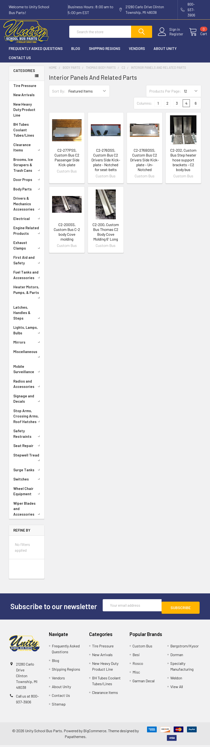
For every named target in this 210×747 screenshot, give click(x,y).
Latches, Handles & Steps (27, 317)
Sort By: (58, 95)
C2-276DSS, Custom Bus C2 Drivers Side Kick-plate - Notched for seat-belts (105, 164)
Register (170, 37)
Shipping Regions (104, 53)
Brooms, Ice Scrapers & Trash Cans (27, 169)
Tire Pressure (24, 90)
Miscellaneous (27, 358)
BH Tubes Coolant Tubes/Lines (23, 134)
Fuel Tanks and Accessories (27, 279)
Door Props (27, 184)
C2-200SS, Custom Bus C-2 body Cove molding (67, 235)
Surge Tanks (27, 474)
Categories (24, 75)
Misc (136, 674)
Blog (75, 53)
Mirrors (27, 346)
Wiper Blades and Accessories (27, 513)
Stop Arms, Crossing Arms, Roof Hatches (27, 420)
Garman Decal (143, 682)
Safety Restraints (27, 438)
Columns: (144, 107)
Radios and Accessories (27, 388)
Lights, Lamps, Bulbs (27, 334)
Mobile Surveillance (27, 373)
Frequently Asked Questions (35, 53)
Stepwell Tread (27, 461)
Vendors (137, 53)
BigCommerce (94, 732)
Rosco (137, 665)
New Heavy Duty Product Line (24, 114)
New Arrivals (24, 99)
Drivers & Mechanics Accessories (27, 208)
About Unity (165, 53)
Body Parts (27, 193)
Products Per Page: (165, 95)
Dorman (176, 656)
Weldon (176, 679)
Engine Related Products (27, 235)
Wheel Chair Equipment (27, 496)
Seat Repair (27, 450)
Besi (136, 656)
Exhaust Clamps (27, 250)
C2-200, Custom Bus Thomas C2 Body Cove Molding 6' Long (106, 235)
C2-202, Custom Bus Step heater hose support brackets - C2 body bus (183, 164)
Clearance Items (27, 152)
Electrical (27, 223)
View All (176, 688)
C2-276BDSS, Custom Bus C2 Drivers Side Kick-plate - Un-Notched (144, 164)
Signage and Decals (27, 403)
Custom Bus (142, 647)
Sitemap (59, 706)
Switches (27, 483)
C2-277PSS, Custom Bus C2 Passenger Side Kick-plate (66, 161)
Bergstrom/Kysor (184, 647)
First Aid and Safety (27, 264)
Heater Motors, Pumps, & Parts (27, 296)
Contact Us (20, 62)
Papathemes (75, 738)
